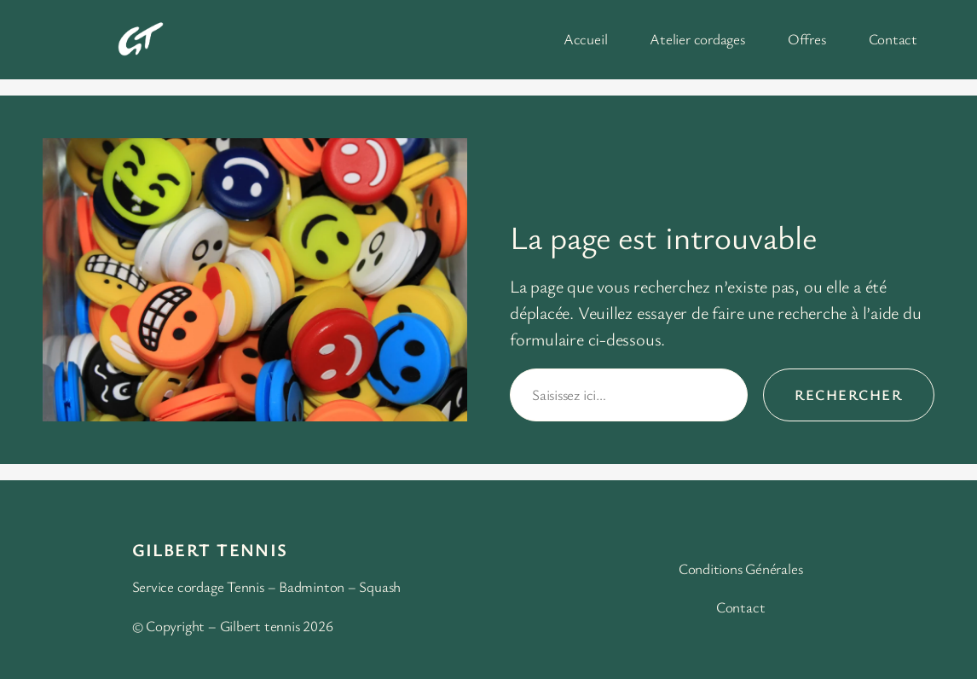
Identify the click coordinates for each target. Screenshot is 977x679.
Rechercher (849, 394)
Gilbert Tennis (210, 549)
